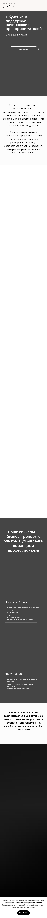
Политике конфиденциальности (29, 903)
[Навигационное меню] (42, 5)
